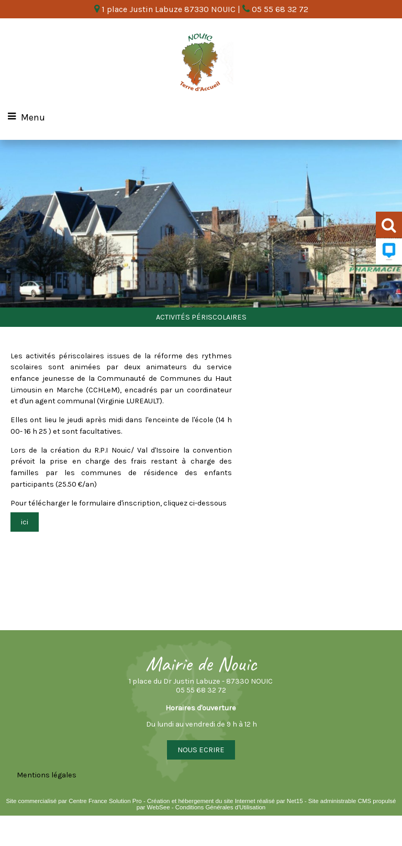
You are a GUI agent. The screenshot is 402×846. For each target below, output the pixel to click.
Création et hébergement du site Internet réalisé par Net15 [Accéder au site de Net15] (225, 801)
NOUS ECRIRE (201, 749)
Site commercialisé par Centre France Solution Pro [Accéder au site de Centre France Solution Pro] (73, 801)
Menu (33, 117)
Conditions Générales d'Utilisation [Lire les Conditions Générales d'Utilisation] (220, 807)
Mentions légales (46, 775)
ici (24, 522)
